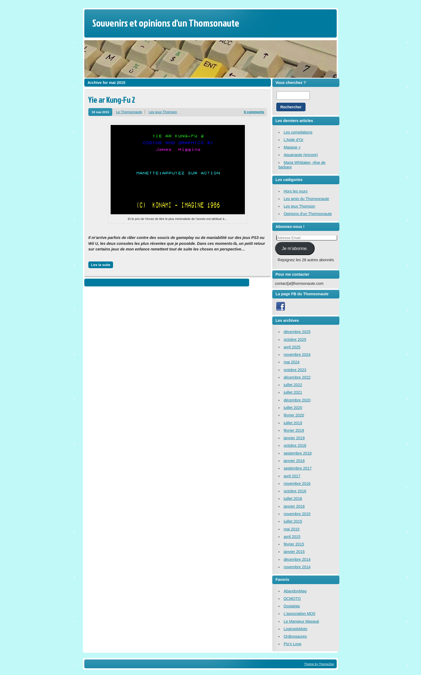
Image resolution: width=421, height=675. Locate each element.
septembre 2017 (297, 468)
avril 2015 (292, 536)
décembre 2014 (297, 559)
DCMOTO (292, 598)
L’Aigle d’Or (293, 140)
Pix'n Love (292, 644)
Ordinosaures (295, 636)
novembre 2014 (297, 567)
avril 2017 (292, 476)
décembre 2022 (297, 377)
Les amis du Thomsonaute (306, 199)
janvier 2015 (294, 551)
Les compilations (298, 132)
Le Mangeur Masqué (301, 621)
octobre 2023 (295, 370)
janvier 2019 (294, 438)
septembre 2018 (297, 453)
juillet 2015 (293, 521)
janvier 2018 (294, 461)
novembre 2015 (297, 514)
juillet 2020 (293, 407)
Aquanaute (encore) (301, 155)
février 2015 (294, 544)
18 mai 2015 (100, 112)
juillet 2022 (293, 385)
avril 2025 (292, 347)
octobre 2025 (295, 339)
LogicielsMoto (295, 629)
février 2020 (294, 415)
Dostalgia (292, 606)
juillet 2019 (293, 423)
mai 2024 (291, 362)
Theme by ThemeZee (319, 664)
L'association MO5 (299, 613)
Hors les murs (295, 191)
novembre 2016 (297, 483)
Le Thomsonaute (129, 112)
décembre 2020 (297, 400)
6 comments (254, 112)
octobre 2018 (295, 445)
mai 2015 (291, 529)
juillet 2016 (293, 498)
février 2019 (294, 430)
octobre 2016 (295, 491)
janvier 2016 (294, 506)
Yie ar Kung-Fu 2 (111, 99)
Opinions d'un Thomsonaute (308, 214)
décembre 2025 (297, 332)
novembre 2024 (297, 354)
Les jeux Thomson (163, 112)
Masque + (292, 147)
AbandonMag (295, 591)
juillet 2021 (293, 392)
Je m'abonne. (295, 248)
